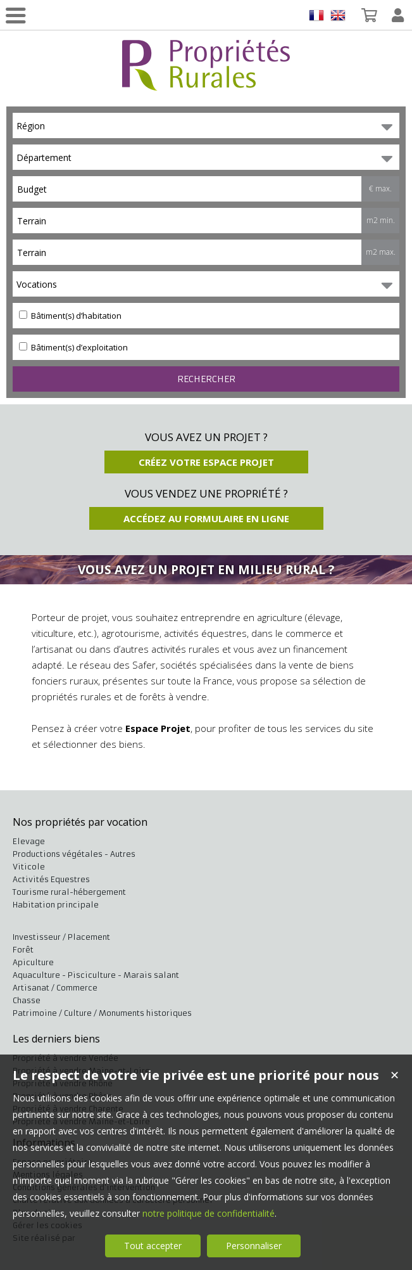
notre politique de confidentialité (208, 1213)
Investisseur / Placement (61, 937)
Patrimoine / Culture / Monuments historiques (102, 1013)
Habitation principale (56, 904)
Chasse (27, 1000)
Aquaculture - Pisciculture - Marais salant (96, 975)
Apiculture (33, 962)
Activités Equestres (51, 879)
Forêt (23, 949)
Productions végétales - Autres (74, 854)
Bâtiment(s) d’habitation (70, 315)
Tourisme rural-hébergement (69, 892)
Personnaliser (254, 1246)
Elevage (29, 841)
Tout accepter (153, 1246)
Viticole (29, 866)
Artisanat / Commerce (55, 987)
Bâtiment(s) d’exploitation (73, 347)
